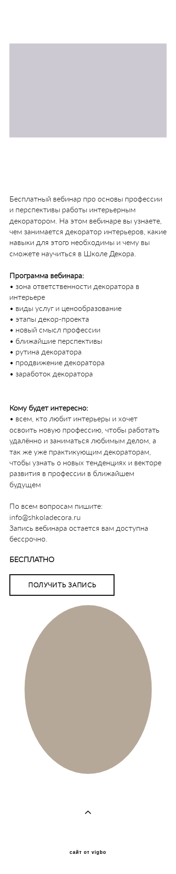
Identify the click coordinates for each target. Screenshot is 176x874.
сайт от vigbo (87, 852)
